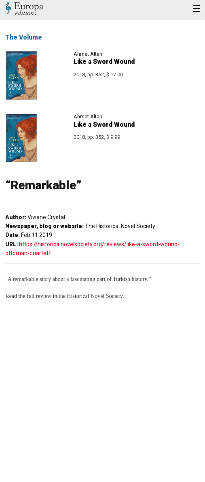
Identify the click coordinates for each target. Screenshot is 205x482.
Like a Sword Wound (104, 61)
